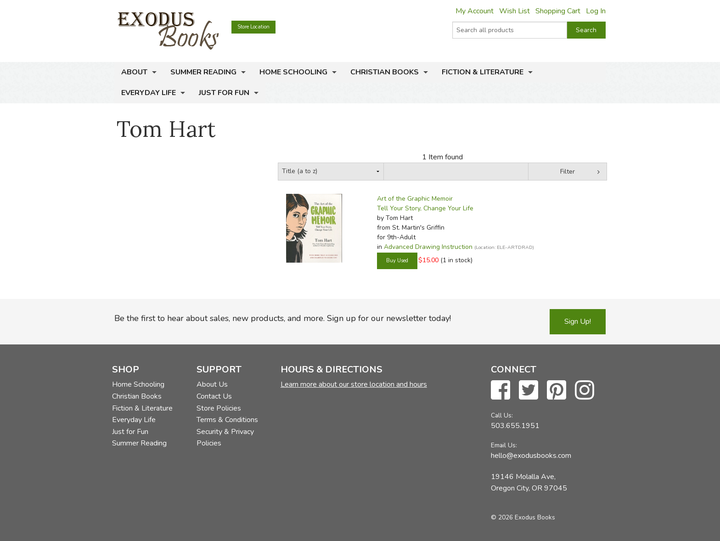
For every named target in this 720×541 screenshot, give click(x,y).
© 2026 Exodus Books (523, 517)
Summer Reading (203, 72)
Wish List (514, 11)
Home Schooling (293, 72)
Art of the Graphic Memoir (415, 198)
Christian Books (384, 72)
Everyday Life (148, 93)
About (134, 72)
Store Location (253, 26)
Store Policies (219, 408)
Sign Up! (577, 321)
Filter (567, 171)
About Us (212, 384)
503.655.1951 (515, 426)
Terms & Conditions (227, 420)
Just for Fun (224, 93)
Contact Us (214, 396)
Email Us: (504, 445)
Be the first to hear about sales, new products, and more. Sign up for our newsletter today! (282, 318)
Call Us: (502, 415)
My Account (475, 11)
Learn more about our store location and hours (354, 384)
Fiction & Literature (482, 72)
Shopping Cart (557, 11)
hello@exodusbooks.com (531, 456)
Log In (596, 11)
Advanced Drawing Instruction (428, 246)
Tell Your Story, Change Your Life (425, 208)
